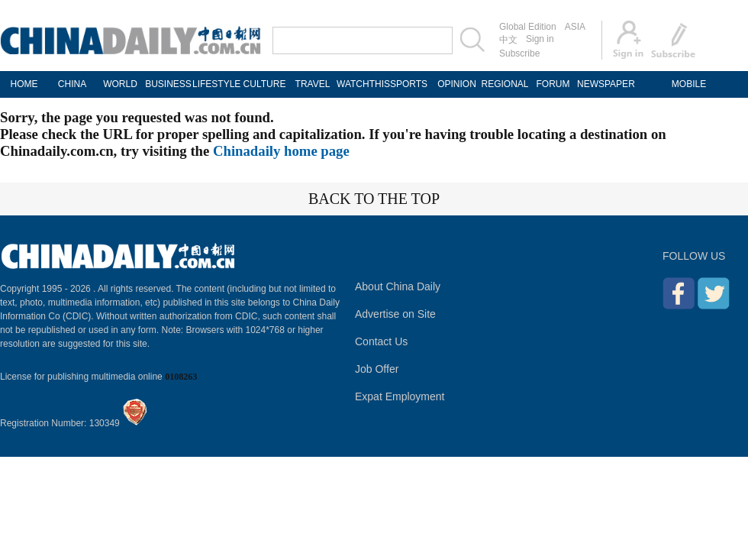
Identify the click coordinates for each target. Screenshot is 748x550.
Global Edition (527, 26)
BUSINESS (168, 84)
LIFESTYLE (216, 84)
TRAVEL (312, 84)
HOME (24, 84)
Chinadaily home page (281, 151)
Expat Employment (400, 396)
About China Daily (397, 286)
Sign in (540, 39)
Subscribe (519, 53)
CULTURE (264, 84)
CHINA (72, 84)
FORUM (553, 84)
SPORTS (408, 84)
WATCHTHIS (361, 84)
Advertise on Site (395, 314)
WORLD (120, 84)
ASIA (575, 26)
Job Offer (376, 369)
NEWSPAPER (601, 84)
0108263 (181, 376)
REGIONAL (504, 84)
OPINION (456, 84)
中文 (508, 39)
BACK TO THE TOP (374, 198)
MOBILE (689, 84)
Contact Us (381, 341)
